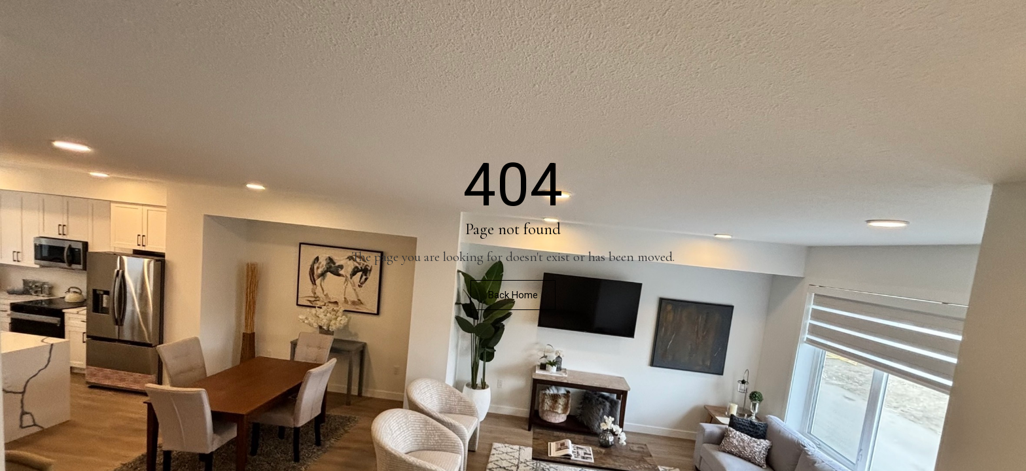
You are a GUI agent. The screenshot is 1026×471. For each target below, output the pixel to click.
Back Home (513, 295)
